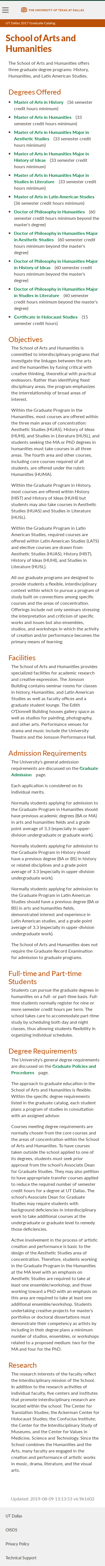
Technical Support (21, 1557)
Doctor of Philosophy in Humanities (49, 211)
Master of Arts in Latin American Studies (54, 196)
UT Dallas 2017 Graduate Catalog (30, 23)
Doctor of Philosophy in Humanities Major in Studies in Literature (56, 292)
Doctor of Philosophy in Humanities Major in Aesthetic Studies (56, 236)
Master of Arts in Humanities (42, 117)
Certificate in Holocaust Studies (46, 317)
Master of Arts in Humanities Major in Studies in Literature (51, 178)
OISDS (11, 1530)
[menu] (5, 10)
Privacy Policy (17, 1543)
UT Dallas (14, 1516)
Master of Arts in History (38, 102)
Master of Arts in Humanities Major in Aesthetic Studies (51, 135)
